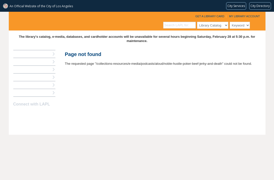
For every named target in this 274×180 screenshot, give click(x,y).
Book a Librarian (26, 85)
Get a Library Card (209, 16)
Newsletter (43, 114)
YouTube (34, 114)
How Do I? (21, 54)
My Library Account (244, 16)
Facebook (17, 114)
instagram (25, 114)
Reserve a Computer (29, 69)
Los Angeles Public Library (70, 20)
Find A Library (24, 92)
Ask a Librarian (25, 77)
